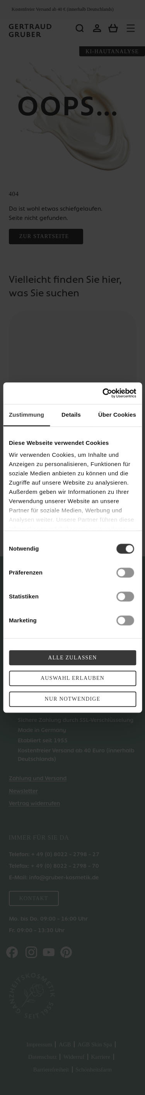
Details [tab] (71, 414)
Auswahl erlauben (72, 678)
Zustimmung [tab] (26, 414)
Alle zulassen (72, 658)
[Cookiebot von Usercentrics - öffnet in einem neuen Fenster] (103, 393)
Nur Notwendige (73, 699)
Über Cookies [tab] (117, 414)
